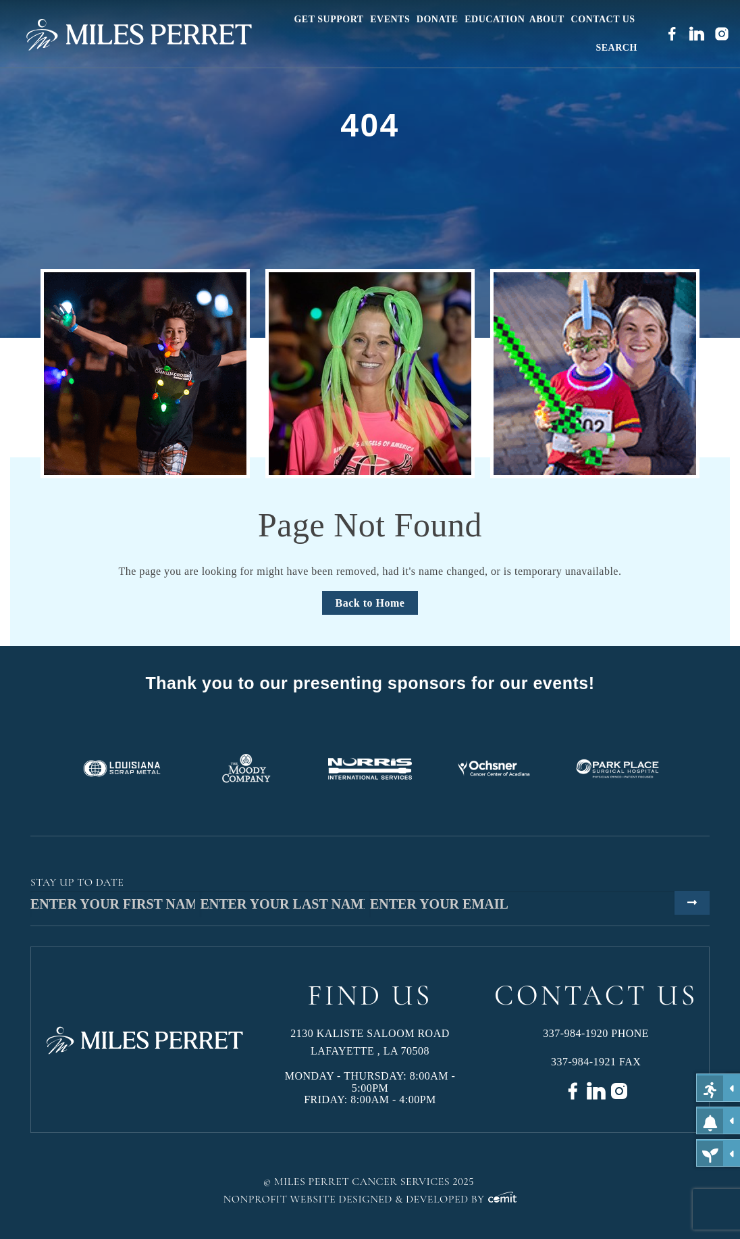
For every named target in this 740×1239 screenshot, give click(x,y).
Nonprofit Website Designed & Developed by (370, 1199)
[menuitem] (330, 19)
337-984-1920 (575, 1033)
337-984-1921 (583, 1061)
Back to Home (370, 603)
